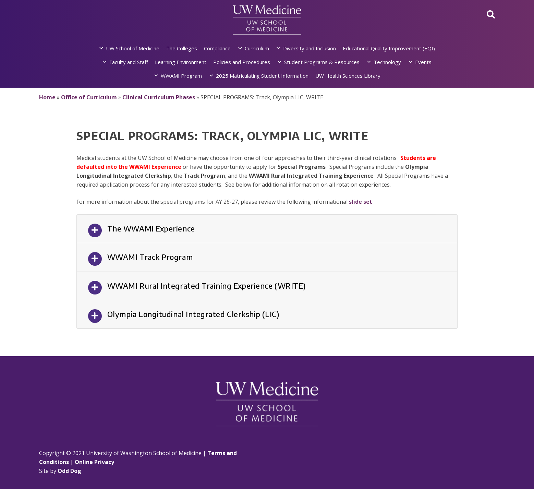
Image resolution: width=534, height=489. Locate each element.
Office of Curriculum (89, 97)
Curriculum (257, 48)
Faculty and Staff (128, 62)
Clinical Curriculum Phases (158, 97)
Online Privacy (94, 462)
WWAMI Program (181, 75)
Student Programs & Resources (322, 62)
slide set (360, 201)
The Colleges (181, 48)
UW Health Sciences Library (347, 75)
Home (47, 97)
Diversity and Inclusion (309, 48)
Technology (387, 62)
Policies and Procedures (241, 62)
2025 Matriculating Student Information (262, 75)
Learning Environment (180, 62)
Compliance (217, 48)
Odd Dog (69, 471)
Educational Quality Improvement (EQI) (389, 48)
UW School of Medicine (132, 48)
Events (423, 62)
